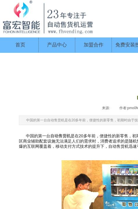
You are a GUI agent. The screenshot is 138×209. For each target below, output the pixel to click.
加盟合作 (93, 45)
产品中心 (57, 45)
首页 (20, 45)
